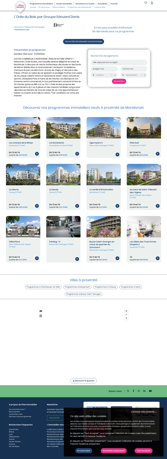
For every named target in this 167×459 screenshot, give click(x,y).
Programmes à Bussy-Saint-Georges (83, 294)
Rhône (11, 432)
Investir (114, 3)
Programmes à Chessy (105, 287)
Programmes (41, 3)
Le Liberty (14, 189)
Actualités (102, 3)
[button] (152, 3)
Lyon (11, 434)
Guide (64, 3)
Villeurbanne (14, 436)
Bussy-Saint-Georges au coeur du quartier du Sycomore (101, 244)
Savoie (12, 439)
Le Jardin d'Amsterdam (101, 189)
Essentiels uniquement (114, 450)
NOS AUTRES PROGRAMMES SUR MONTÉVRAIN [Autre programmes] (83, 41)
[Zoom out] (126, 314)
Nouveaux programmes (57, 441)
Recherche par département (59, 436)
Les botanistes (56, 142)
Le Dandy (53, 189)
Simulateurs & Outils (84, 3)
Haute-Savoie (14, 441)
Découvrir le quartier (83, 380)
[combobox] (104, 75)
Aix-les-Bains (14, 446)
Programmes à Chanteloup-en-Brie (43, 287)
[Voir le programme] (37, 153)
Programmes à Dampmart (77, 287)
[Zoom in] (126, 311)
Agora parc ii (95, 142)
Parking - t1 (54, 241)
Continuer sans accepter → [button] (144, 411)
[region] (83, 340)
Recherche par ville (55, 439)
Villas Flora (14, 241)
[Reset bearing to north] (126, 318)
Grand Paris (13, 429)
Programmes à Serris (130, 287)
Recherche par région (56, 434)
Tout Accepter (143, 450)
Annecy (12, 444)
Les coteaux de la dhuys (21, 142)
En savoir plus (83, 450)
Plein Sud (134, 142)
